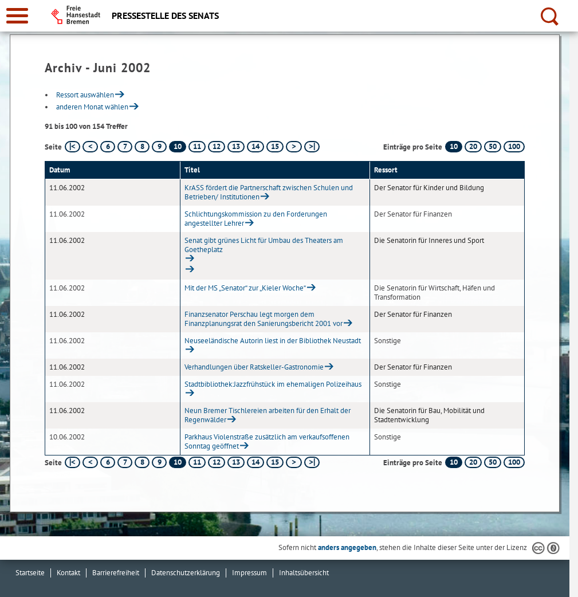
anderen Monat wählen (92, 107)
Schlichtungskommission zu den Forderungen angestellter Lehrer (255, 218)
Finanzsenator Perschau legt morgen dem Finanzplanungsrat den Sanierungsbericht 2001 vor (263, 318)
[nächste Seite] (293, 146)
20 (473, 146)
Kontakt (68, 573)
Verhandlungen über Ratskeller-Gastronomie (254, 367)
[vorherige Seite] (90, 146)
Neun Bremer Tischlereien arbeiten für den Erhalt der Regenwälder (267, 415)
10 (454, 146)
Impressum (249, 573)
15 (275, 146)
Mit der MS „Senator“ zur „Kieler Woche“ (245, 288)
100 (514, 146)
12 (217, 146)
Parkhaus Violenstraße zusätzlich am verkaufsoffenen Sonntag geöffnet (266, 441)
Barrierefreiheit (115, 573)
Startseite (30, 573)
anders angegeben (347, 547)
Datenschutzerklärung (185, 573)
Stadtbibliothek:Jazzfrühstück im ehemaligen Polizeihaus (272, 384)
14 (255, 146)
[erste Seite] (72, 146)
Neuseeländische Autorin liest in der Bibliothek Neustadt (272, 340)
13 (236, 146)
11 (197, 146)
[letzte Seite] (312, 146)
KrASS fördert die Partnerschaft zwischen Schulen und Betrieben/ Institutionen (268, 192)
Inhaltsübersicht (304, 573)
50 (493, 146)
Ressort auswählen (85, 95)
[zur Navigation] (17, 16)
